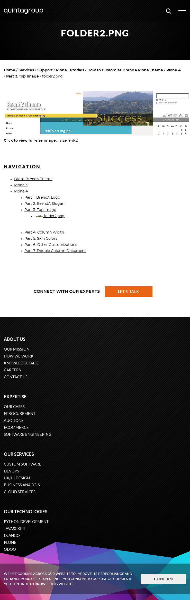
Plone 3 (21, 185)
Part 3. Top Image (22, 76)
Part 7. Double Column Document (55, 251)
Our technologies (25, 511)
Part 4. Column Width (44, 232)
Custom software (22, 464)
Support (45, 70)
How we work (18, 356)
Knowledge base (21, 363)
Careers (12, 370)
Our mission (16, 349)
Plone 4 (173, 70)
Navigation (22, 166)
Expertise (15, 396)
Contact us (16, 377)
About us (14, 339)
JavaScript (15, 528)
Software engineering (27, 434)
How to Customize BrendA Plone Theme (125, 70)
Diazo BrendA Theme (33, 179)
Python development (26, 521)
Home (9, 70)
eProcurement (19, 413)
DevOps (11, 471)
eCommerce (16, 427)
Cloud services (19, 492)
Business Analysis (22, 485)
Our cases (14, 406)
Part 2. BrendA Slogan (44, 204)
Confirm (163, 579)
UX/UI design (17, 478)
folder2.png (50, 216)
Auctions (13, 420)
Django (12, 535)
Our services (19, 454)
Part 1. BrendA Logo (42, 197)
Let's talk (128, 291)
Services (26, 70)
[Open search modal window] (169, 11)
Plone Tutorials (70, 70)
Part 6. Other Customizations (50, 245)
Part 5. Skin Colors (40, 238)
